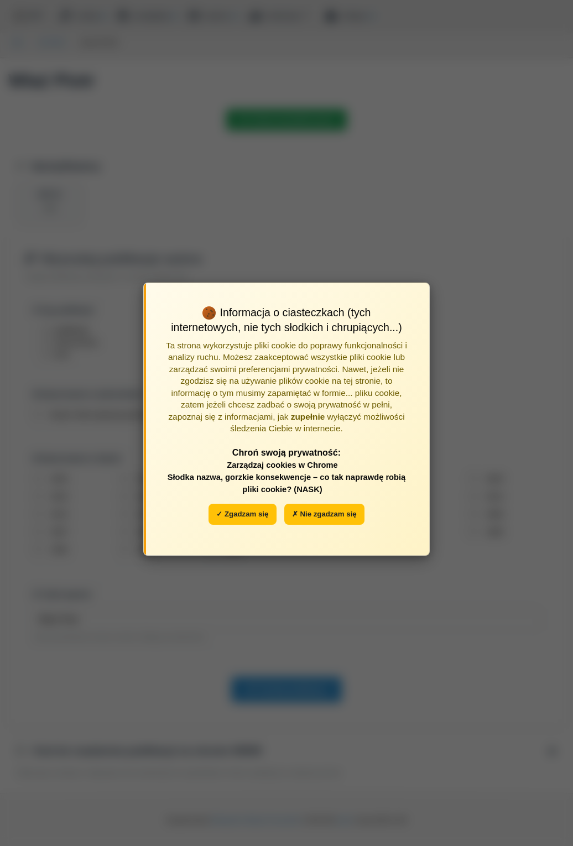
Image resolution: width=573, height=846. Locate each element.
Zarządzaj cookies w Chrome (282, 465)
